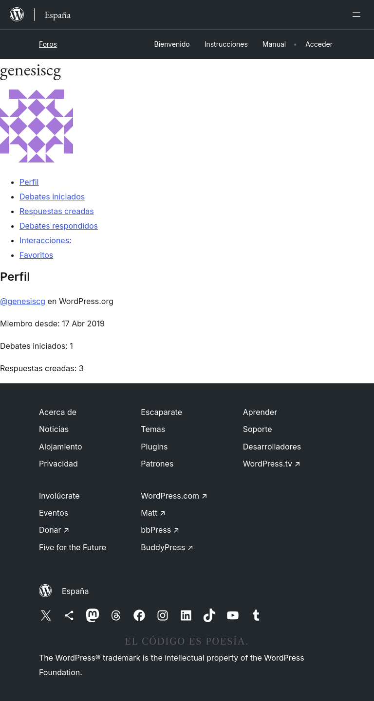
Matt (153, 513)
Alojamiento (60, 446)
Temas (153, 429)
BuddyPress (167, 547)
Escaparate (161, 412)
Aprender (260, 412)
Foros (48, 44)
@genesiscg (22, 301)
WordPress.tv (271, 463)
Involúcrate (59, 496)
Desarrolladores (272, 446)
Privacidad (58, 463)
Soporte (257, 429)
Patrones (157, 463)
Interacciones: (45, 240)
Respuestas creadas (56, 211)
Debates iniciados (52, 196)
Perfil (28, 182)
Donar (54, 530)
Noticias (54, 429)
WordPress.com (174, 496)
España (75, 591)
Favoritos (36, 255)
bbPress (160, 530)
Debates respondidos (58, 226)
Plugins (154, 446)
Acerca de (57, 412)
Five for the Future (72, 547)
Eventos (53, 513)
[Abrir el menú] (358, 14)
